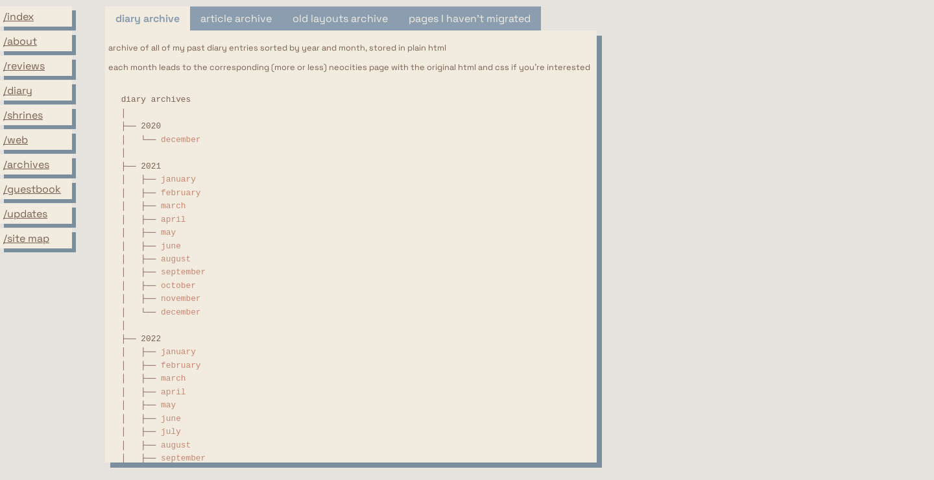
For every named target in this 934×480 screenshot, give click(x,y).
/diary (17, 90)
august (176, 259)
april (173, 219)
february (180, 193)
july (171, 432)
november (180, 299)
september (183, 272)
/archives (26, 164)
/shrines (23, 115)
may (168, 232)
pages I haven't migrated (470, 18)
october (178, 286)
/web (15, 140)
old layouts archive (340, 18)
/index (18, 16)
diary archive (147, 18)
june (171, 246)
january (178, 179)
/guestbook (32, 189)
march (173, 206)
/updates (25, 214)
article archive (236, 18)
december (180, 140)
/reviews (24, 66)
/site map (26, 238)
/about (20, 41)
